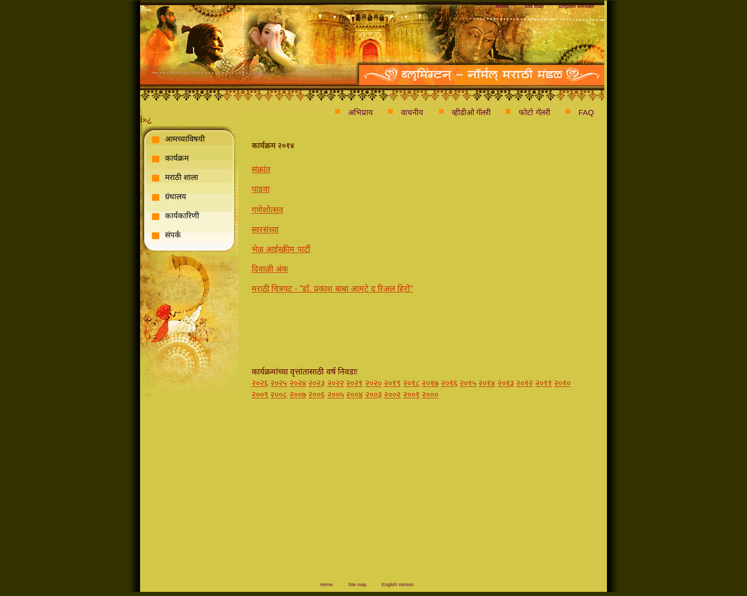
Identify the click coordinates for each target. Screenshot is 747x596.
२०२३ (316, 383)
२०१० (562, 383)
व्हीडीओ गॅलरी (471, 112)
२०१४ (486, 383)
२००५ (335, 394)
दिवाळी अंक (270, 269)
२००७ (297, 394)
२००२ (392, 394)
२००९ (260, 394)
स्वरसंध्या (265, 229)
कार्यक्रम (177, 158)
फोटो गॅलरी (534, 112)
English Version (576, 6)
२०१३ (505, 383)
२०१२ (524, 383)
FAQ (586, 112)
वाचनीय (412, 112)
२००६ (316, 394)
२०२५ (278, 383)
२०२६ (260, 383)
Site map (534, 6)
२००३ (373, 394)
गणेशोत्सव (267, 209)
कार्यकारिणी (182, 215)
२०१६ (449, 383)
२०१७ (430, 383)
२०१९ (392, 383)
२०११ (543, 383)
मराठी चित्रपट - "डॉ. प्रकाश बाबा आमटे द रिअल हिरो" (332, 288)
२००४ (354, 394)
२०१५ (468, 383)
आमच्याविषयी (185, 138)
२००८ (278, 394)
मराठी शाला (181, 177)
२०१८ (411, 383)
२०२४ (297, 383)
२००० (430, 394)
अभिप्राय (360, 112)
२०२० (373, 383)
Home (502, 6)
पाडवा (261, 189)
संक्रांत (261, 169)
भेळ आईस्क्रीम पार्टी (281, 249)
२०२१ (354, 383)
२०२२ (335, 383)
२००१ (411, 394)
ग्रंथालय (175, 196)
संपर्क (173, 234)
